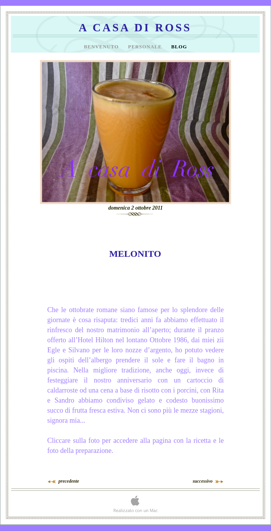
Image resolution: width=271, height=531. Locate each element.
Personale (145, 47)
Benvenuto (102, 47)
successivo (203, 481)
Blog (179, 47)
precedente (68, 481)
